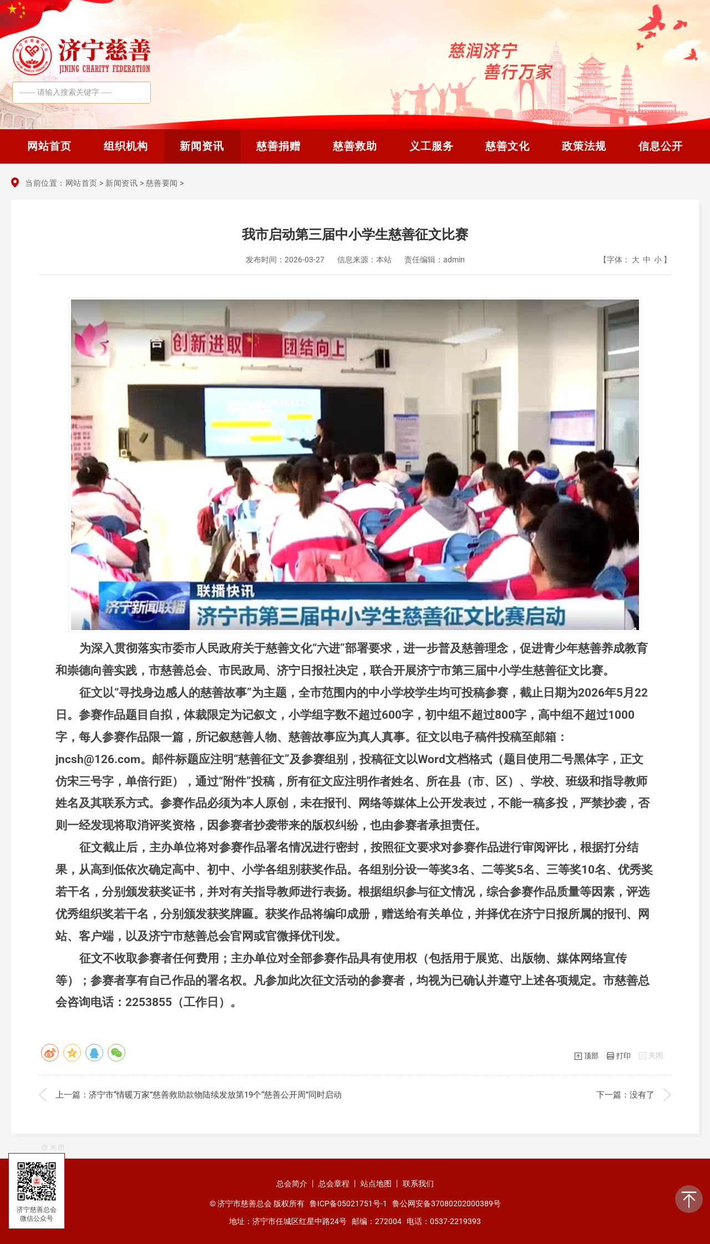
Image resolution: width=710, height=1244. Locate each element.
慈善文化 (507, 146)
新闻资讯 (202, 146)
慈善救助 (355, 146)
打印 (623, 1056)
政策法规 (584, 146)
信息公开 (660, 146)
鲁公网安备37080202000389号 (446, 1203)
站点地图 (376, 1183)
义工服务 (431, 146)
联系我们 (418, 1183)
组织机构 (126, 146)
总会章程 (333, 1183)
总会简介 (291, 1183)
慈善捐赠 (278, 146)
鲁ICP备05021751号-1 (348, 1203)
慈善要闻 (162, 183)
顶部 (591, 1056)
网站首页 (49, 146)
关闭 (655, 1056)
